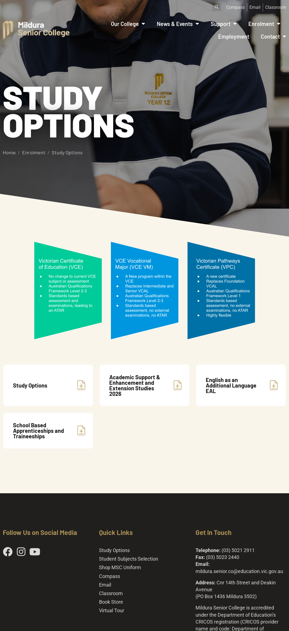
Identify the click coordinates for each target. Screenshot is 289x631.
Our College (128, 23)
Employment (233, 36)
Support (224, 23)
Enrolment (264, 23)
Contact (273, 36)
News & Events (178, 23)
